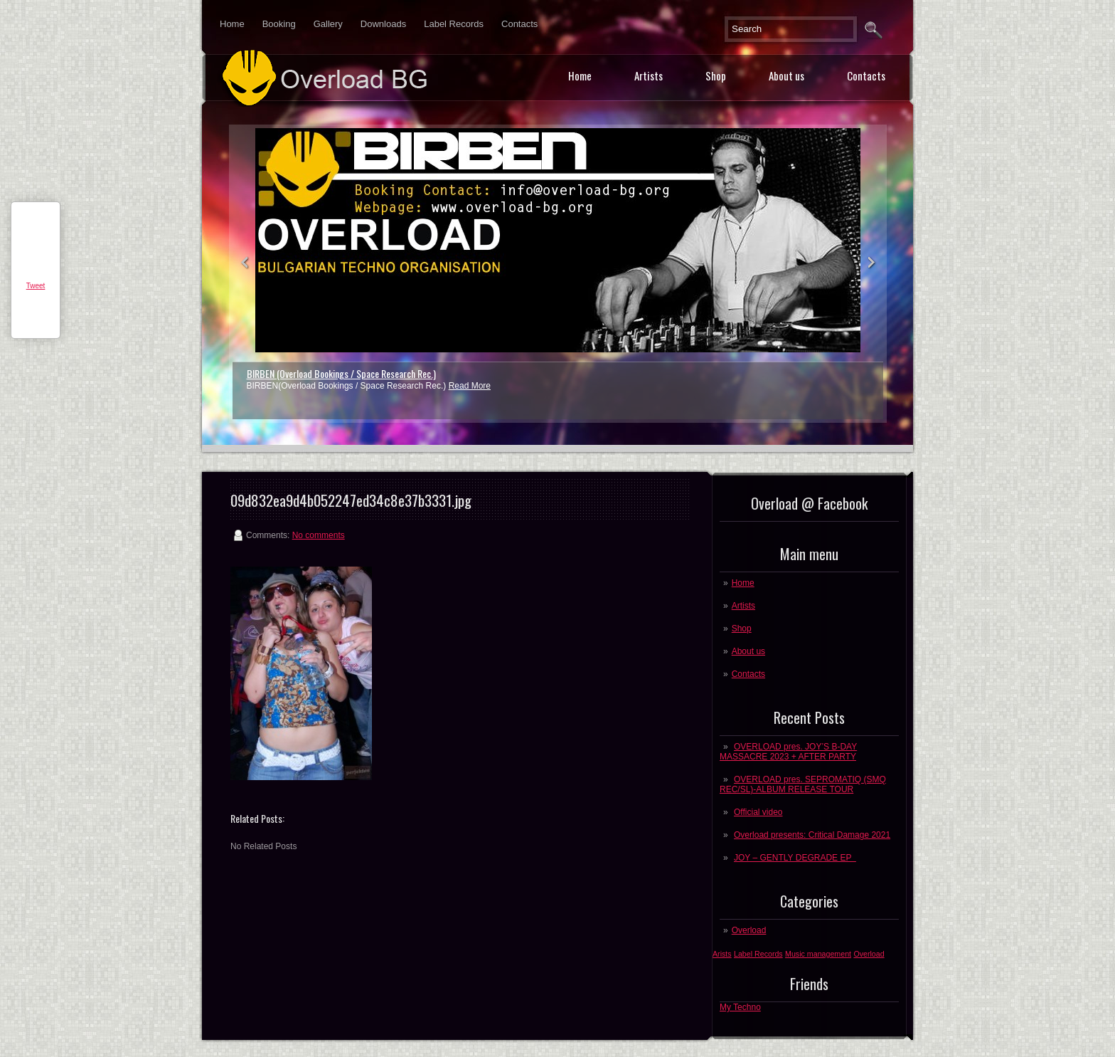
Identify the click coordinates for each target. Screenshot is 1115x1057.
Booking (279, 24)
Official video (758, 812)
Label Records (454, 24)
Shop (715, 75)
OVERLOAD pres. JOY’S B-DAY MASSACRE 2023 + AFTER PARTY (788, 752)
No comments (318, 535)
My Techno (740, 1007)
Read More (470, 386)
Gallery (328, 24)
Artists (648, 75)
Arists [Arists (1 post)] (722, 954)
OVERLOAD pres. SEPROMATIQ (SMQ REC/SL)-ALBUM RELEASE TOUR (803, 784)
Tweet (36, 286)
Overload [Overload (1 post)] (868, 954)
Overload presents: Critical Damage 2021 (812, 835)
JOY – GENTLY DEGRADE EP (795, 858)
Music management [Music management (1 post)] (818, 954)
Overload (749, 930)
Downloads (383, 24)
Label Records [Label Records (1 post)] (758, 954)
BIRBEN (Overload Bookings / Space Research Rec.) (341, 373)
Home (232, 24)
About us (786, 75)
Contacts (519, 24)
